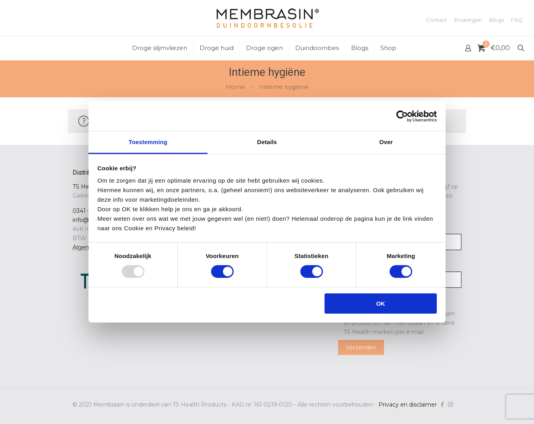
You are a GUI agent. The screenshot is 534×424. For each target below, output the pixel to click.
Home (235, 87)
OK (380, 303)
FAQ (516, 20)
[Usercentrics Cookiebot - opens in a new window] (402, 116)
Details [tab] (267, 142)
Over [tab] (386, 142)
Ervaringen (468, 20)
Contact (436, 20)
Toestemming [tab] (148, 142)
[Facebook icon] (442, 404)
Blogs (496, 20)
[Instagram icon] (450, 404)
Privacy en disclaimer (407, 404)
